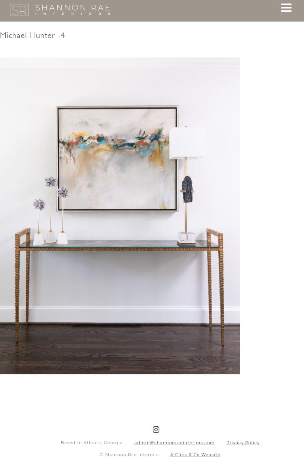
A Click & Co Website (195, 454)
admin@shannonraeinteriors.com (174, 442)
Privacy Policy (243, 442)
